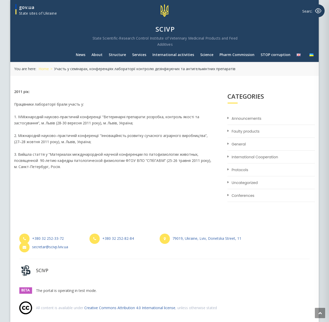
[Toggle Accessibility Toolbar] (318, 11)
